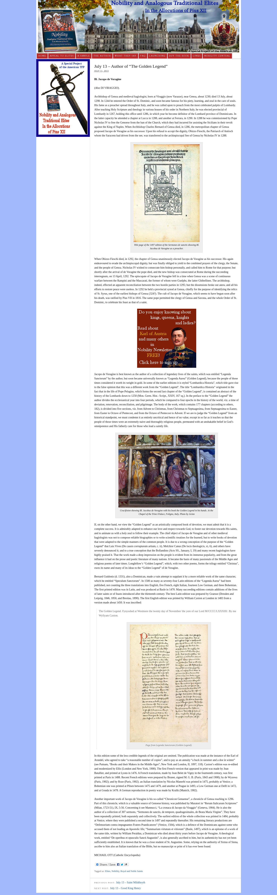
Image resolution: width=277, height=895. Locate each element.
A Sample (83, 56)
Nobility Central (217, 56)
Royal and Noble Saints (131, 871)
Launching (157, 56)
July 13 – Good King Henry (125, 888)
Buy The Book (179, 56)
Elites (107, 871)
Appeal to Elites (62, 56)
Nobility (115, 871)
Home (42, 56)
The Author (102, 56)
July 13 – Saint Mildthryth (130, 882)
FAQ (143, 56)
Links (197, 56)
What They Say (126, 56)
